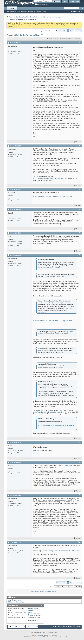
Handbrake (37, 450)
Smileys (30, 611)
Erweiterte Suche (76, 11)
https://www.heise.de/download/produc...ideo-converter (52, 412)
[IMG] (30, 613)
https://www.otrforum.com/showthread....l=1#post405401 (53, 196)
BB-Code (31, 608)
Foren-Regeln (32, 620)
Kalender (23, 11)
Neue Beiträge (11, 11)
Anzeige (76, 38)
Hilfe (65, 1)
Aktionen (30, 11)
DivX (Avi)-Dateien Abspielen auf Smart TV (28, 35)
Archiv (70, 626)
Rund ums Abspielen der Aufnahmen (28, 17)
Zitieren (77, 142)
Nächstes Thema (50, 591)
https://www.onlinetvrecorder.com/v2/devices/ (49, 178)
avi (16, 600)
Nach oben (78, 587)
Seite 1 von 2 (62, 31)
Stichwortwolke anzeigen (16, 602)
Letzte (78, 31)
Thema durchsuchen (65, 38)
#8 (79, 462)
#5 (79, 233)
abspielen (11, 600)
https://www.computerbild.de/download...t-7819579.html (60, 551)
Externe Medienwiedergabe (52, 17)
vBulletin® (41, 635)
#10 (79, 542)
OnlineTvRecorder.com (60, 626)
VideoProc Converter (65, 465)
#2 (79, 146)
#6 (79, 255)
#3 (79, 189)
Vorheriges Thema (38, 591)
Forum (12, 8)
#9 (79, 495)
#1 (79, 42)
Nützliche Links (40, 11)
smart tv (20, 600)
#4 (79, 209)
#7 (79, 442)
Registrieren (75, 1)
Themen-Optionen (52, 38)
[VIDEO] (30, 615)
